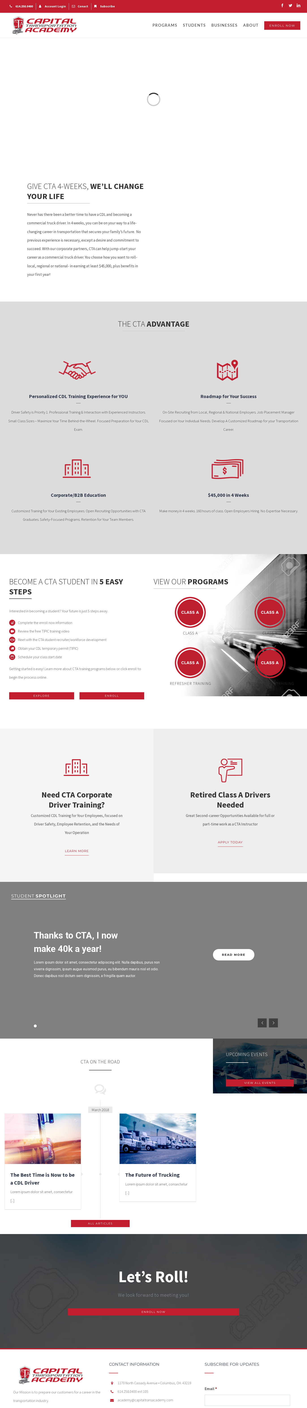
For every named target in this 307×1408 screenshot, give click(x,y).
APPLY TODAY (230, 842)
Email (211, 1388)
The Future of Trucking (152, 1174)
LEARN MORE (77, 851)
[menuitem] (21, 6)
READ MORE (233, 954)
